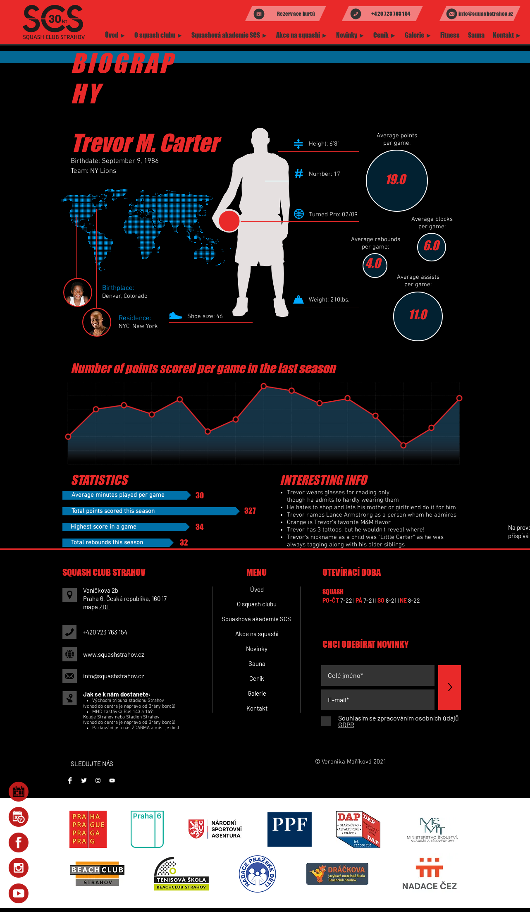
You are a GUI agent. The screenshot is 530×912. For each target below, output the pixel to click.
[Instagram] (98, 780)
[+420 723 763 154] (382, 13)
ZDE (104, 606)
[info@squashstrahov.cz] (479, 13)
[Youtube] (112, 780)
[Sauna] (256, 664)
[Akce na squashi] (256, 634)
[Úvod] (256, 590)
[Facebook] (70, 780)
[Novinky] (256, 649)
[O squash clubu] (256, 604)
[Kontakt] (256, 708)
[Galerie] (256, 693)
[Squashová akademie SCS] (256, 619)
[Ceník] (256, 679)
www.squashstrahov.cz (113, 654)
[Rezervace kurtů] (285, 13)
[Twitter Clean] (84, 780)
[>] (449, 687)
